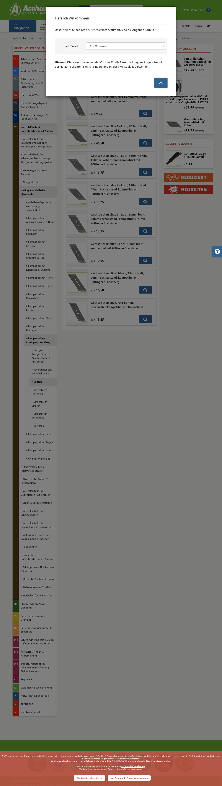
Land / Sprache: (72, 46)
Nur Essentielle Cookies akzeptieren (129, 778)
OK (161, 83)
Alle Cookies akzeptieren (89, 778)
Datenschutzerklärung (133, 766)
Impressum (136, 768)
